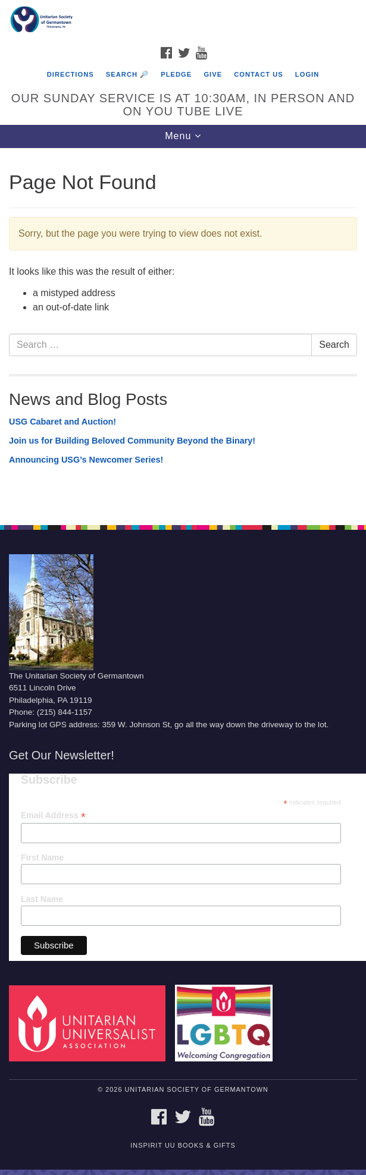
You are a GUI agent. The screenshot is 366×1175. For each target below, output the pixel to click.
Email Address (53, 815)
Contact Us (258, 74)
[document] (183, 330)
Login (307, 74)
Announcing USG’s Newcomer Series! (86, 459)
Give (213, 74)
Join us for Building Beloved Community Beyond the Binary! (132, 440)
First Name (42, 857)
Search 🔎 (127, 74)
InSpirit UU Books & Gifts (182, 1145)
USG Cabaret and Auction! (62, 421)
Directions (70, 74)
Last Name (42, 899)
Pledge (176, 74)
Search (334, 345)
